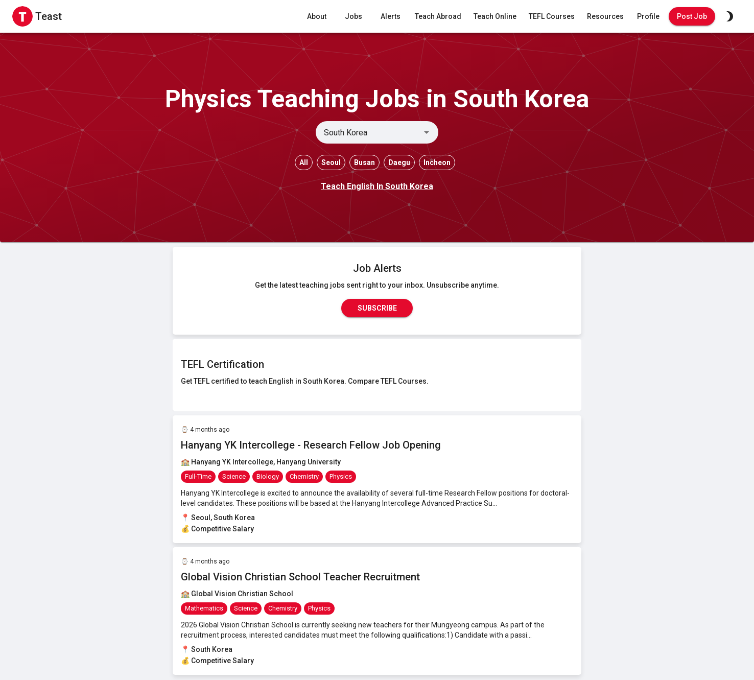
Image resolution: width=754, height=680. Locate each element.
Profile (648, 16)
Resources (605, 16)
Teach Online (495, 16)
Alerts (390, 16)
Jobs (353, 16)
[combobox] (368, 132)
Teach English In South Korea (377, 186)
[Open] (426, 132)
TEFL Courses (552, 16)
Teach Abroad (438, 16)
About (316, 16)
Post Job (692, 16)
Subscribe (377, 308)
